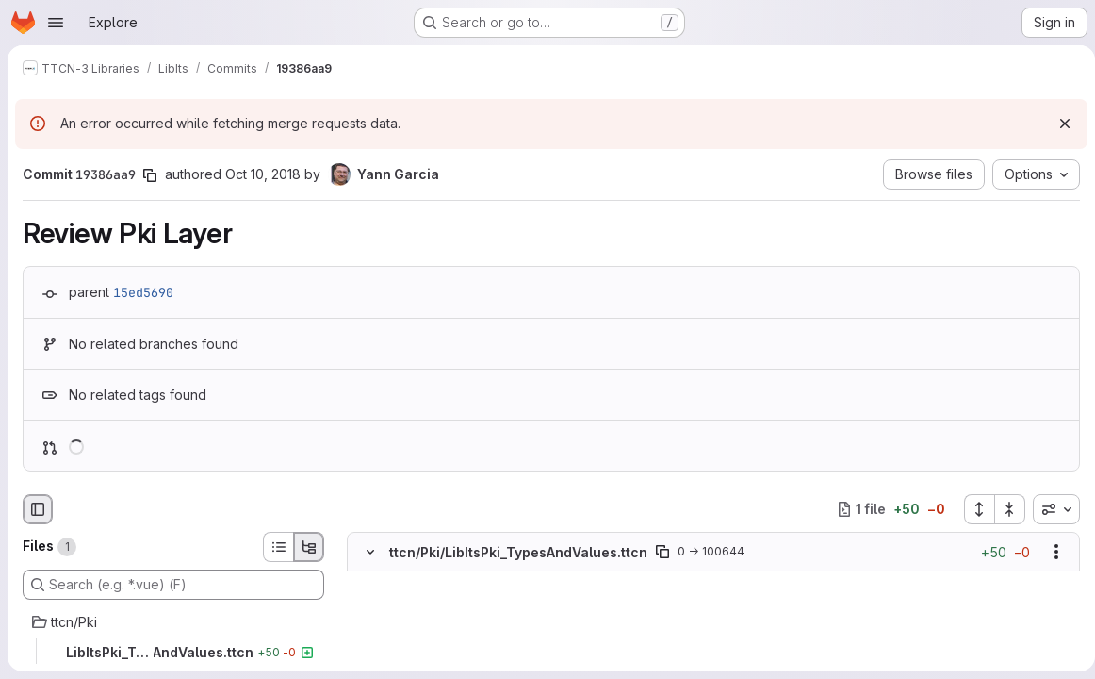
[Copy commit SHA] (150, 175)
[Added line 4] (415, 637)
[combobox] (1048, 509)
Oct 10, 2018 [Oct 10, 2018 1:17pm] (263, 174)
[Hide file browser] (38, 509)
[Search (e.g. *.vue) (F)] (173, 585)
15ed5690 (143, 292)
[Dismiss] (1057, 123)
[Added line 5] (415, 656)
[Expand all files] (971, 509)
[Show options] (1049, 551)
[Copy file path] (662, 551)
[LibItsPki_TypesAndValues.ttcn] (173, 653)
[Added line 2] (415, 599)
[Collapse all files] (1003, 509)
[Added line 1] (415, 580)
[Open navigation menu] (56, 23)
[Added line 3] (415, 618)
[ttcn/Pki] (173, 622)
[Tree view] (309, 547)
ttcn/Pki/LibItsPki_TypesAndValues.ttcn (518, 551)
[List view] (278, 547)
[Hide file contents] (370, 551)
